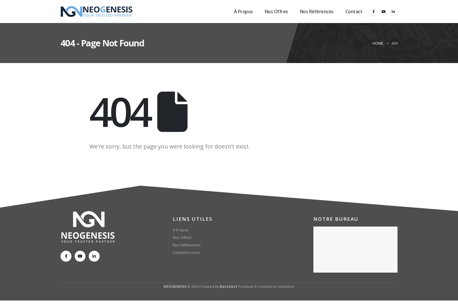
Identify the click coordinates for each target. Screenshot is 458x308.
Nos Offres (276, 11)
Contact (354, 11)
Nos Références (317, 11)
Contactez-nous (186, 252)
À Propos (243, 11)
